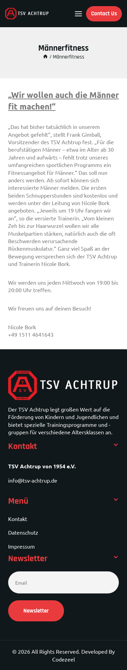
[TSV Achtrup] (27, 13)
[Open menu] (78, 14)
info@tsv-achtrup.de (32, 480)
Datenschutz (23, 532)
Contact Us (104, 13)
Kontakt (17, 518)
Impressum (21, 546)
